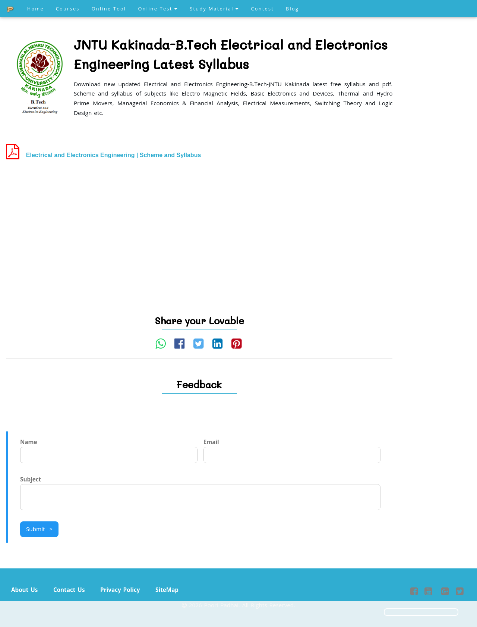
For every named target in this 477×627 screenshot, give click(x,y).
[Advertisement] (199, 224)
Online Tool (109, 8)
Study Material (214, 8)
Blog (292, 8)
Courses (68, 8)
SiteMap (167, 589)
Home (35, 8)
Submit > (39, 529)
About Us (24, 589)
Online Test (158, 8)
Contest (262, 8)
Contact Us (69, 589)
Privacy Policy (120, 589)
